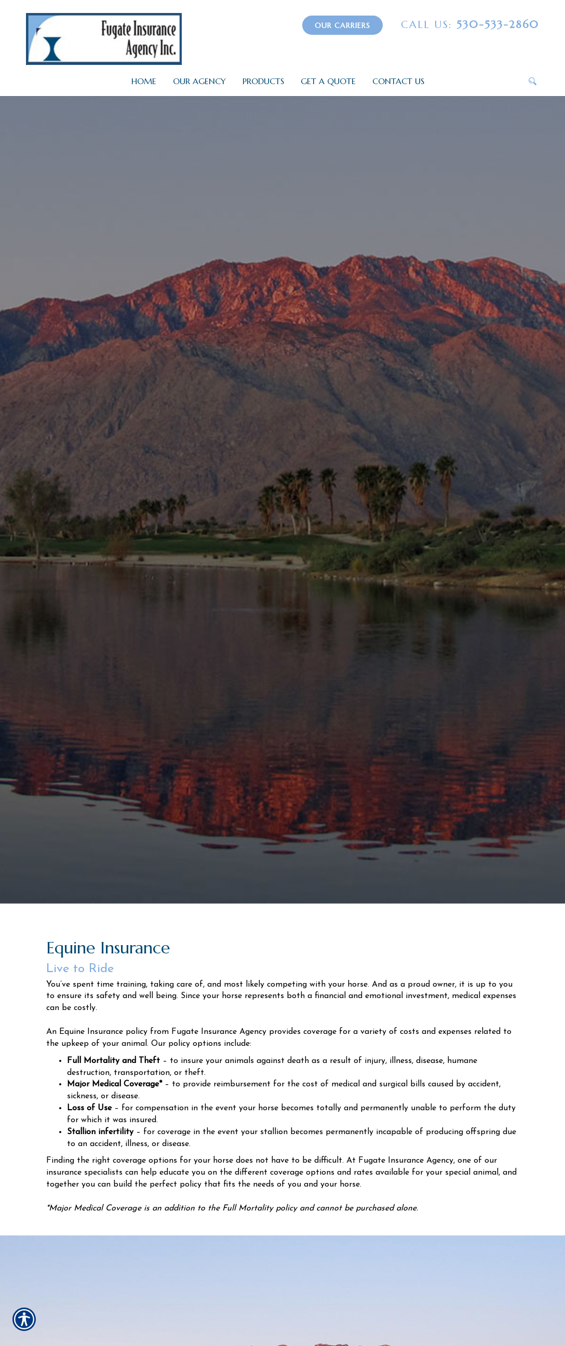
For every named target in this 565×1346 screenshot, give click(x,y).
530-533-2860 (470, 24)
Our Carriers (342, 25)
